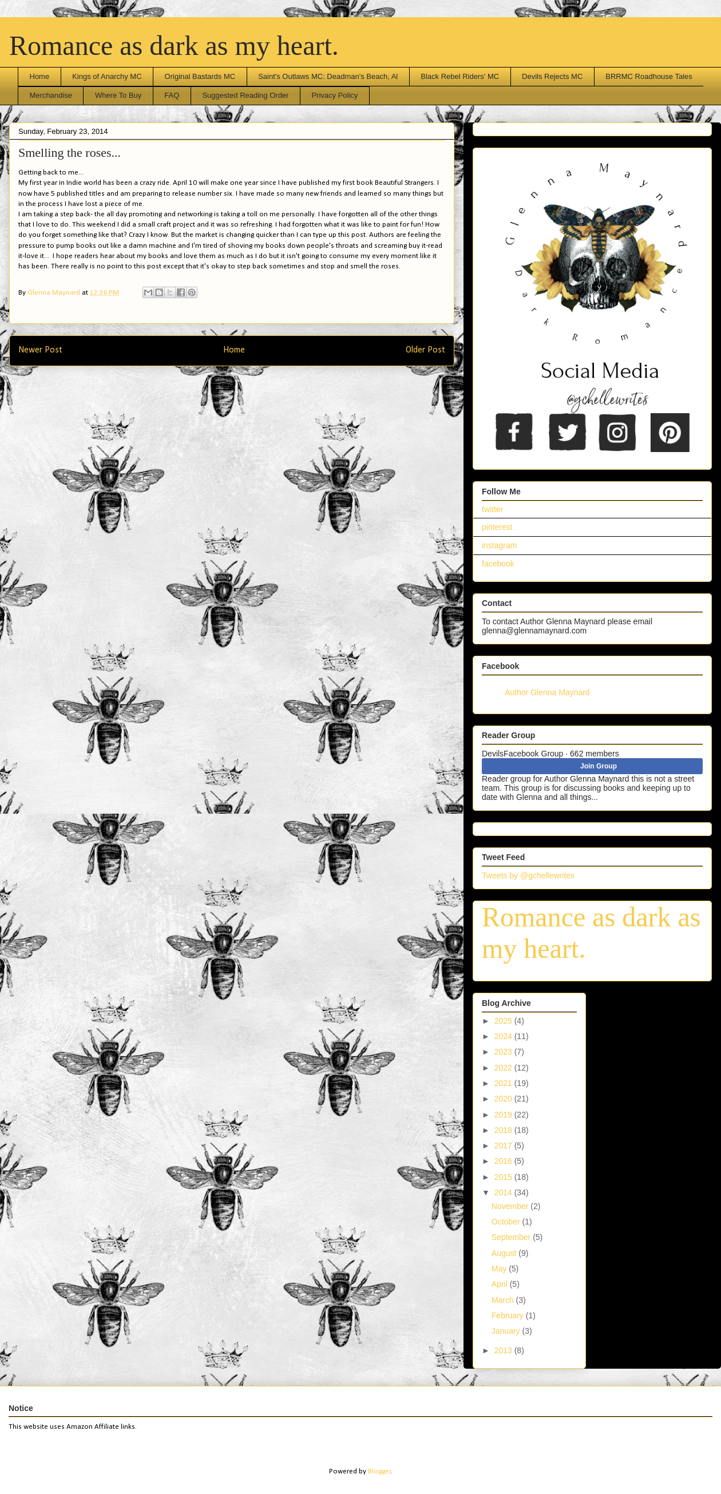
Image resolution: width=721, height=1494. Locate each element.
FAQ (171, 95)
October (507, 1221)
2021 (504, 1083)
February (509, 1315)
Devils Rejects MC (552, 76)
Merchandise (51, 95)
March (504, 1300)
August (505, 1253)
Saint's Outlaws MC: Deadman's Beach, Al (328, 76)
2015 (504, 1177)
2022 (504, 1067)
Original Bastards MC (200, 76)
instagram (499, 545)
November (511, 1206)
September (512, 1237)
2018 (504, 1130)
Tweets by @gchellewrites (528, 875)
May (500, 1268)
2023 (504, 1051)
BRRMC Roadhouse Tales (648, 76)
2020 (504, 1098)
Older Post (425, 350)
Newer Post (40, 350)
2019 (504, 1114)
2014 (504, 1192)
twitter (492, 509)
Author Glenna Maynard (547, 692)
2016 (504, 1161)
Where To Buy (118, 95)
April (501, 1284)
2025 (504, 1020)
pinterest (497, 527)
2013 (504, 1350)
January (507, 1331)
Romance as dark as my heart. (174, 45)
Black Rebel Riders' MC (460, 76)
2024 (504, 1036)
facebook (498, 563)
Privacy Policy (334, 95)
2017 (504, 1145)
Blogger (379, 1471)
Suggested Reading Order (245, 95)
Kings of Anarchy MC (106, 76)
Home (40, 76)
